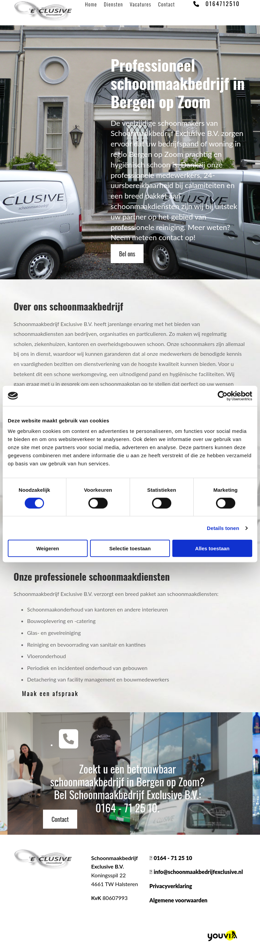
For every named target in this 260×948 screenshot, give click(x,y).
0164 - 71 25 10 (126, 807)
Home (91, 4)
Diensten (113, 4)
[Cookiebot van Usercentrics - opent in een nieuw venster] (222, 396)
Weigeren (47, 548)
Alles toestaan (212, 548)
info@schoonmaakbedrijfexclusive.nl (198, 872)
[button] (127, 253)
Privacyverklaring (170, 886)
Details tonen (223, 528)
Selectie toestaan (130, 548)
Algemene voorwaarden (178, 900)
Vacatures (140, 4)
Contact (166, 4)
